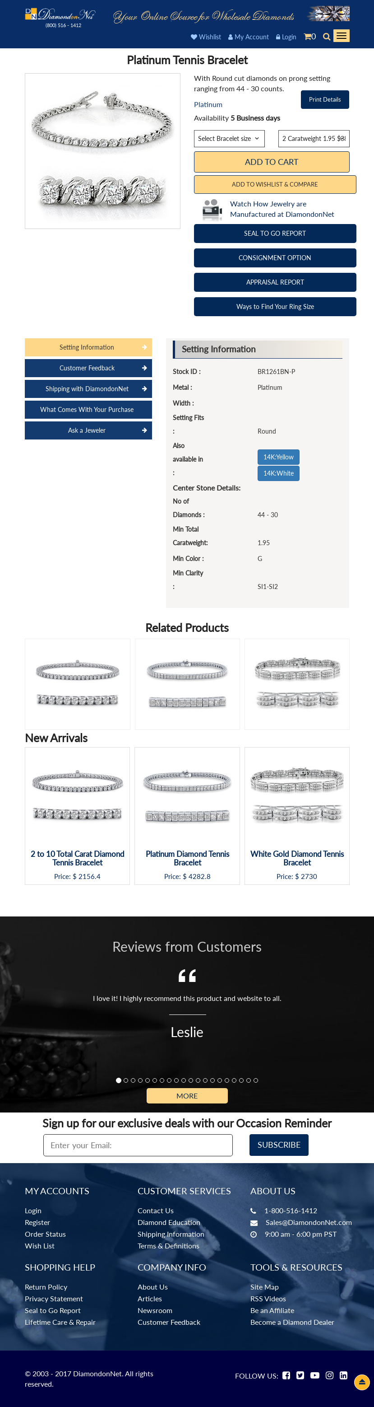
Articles (150, 1298)
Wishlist (206, 37)
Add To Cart (272, 162)
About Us (153, 1286)
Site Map (264, 1286)
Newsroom (155, 1310)
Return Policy (46, 1286)
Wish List (40, 1245)
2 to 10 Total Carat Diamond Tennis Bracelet (78, 858)
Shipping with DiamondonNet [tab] (87, 389)
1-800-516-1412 (290, 1210)
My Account (248, 37)
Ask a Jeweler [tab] (87, 430)
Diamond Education (169, 1222)
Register (37, 1222)
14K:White (278, 473)
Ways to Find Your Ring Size (275, 306)
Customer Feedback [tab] (87, 368)
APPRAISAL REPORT (275, 282)
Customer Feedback (169, 1322)
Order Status (45, 1233)
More (187, 1095)
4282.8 (200, 876)
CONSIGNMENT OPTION (275, 258)
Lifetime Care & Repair (60, 1322)
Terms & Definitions (168, 1245)
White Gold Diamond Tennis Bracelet (297, 858)
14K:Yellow (278, 457)
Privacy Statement (54, 1298)
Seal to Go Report (53, 1310)
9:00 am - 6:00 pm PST (301, 1233)
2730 (309, 876)
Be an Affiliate (272, 1310)
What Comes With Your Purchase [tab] (87, 409)
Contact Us (156, 1210)
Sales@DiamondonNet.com (309, 1222)
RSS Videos (268, 1298)
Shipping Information (171, 1233)
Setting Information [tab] (87, 347)
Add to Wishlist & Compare (275, 184)
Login (286, 37)
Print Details (325, 99)
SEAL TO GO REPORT (275, 233)
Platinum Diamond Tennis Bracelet (187, 858)
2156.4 (89, 876)
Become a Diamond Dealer (292, 1322)
